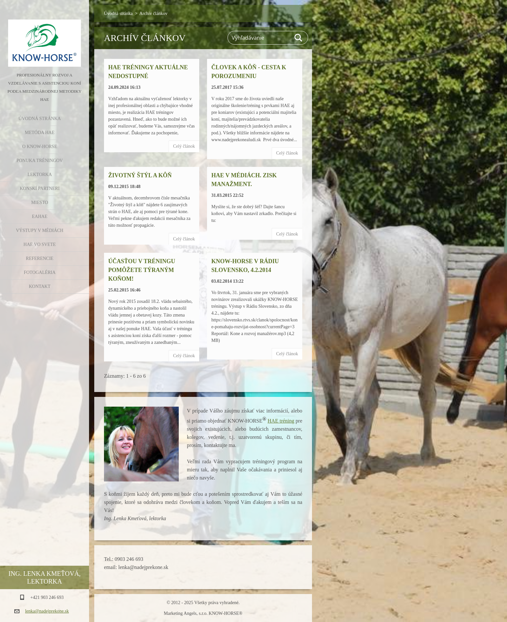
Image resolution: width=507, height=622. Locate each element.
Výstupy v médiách (39, 230)
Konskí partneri (40, 188)
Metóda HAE (39, 132)
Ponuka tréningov (40, 160)
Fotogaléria (40, 272)
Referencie (40, 258)
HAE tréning (280, 421)
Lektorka (39, 174)
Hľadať (298, 38)
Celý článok (184, 146)
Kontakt (40, 286)
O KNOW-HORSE (39, 146)
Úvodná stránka (40, 118)
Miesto (39, 202)
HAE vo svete (39, 244)
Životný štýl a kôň (140, 175)
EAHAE (39, 216)
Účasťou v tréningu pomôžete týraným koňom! (141, 270)
